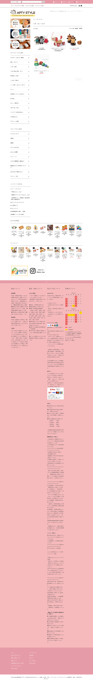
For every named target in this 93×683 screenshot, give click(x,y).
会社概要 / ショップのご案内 (17, 214)
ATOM (15, 668)
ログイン (71, 1)
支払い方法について (15, 655)
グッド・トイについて (15, 188)
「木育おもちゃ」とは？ (16, 191)
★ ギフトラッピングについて (17, 202)
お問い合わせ (73, 5)
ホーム (12, 5)
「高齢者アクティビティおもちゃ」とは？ (20, 194)
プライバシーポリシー (16, 665)
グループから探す (29, 5)
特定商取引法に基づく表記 (17, 663)
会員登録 (63, 1)
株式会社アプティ (21, 677)
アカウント (56, 1)
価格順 (76, 28)
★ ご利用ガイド (14, 205)
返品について (14, 660)
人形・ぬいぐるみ (39, 19)
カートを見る (32, 660)
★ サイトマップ (14, 208)
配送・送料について (15, 658)
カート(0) (79, 1)
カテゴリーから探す (19, 5)
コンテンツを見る (39, 5)
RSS (12, 668)
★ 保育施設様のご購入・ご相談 (17, 211)
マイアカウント (32, 652)
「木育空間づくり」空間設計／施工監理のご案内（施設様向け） (20, 198)
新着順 (80, 28)
